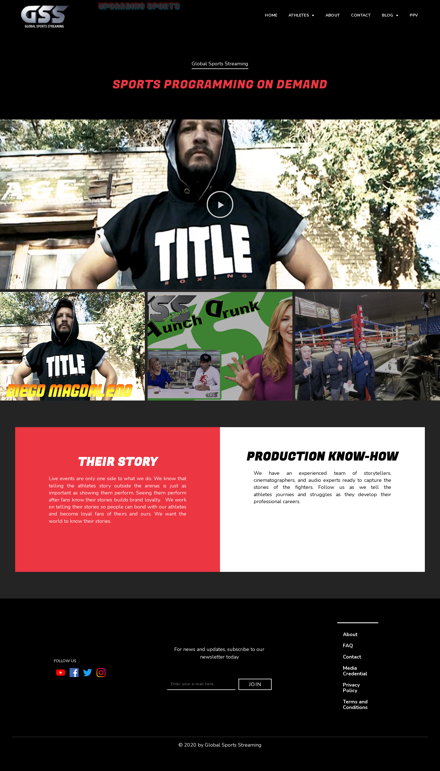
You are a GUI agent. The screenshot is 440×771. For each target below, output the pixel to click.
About (333, 15)
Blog (390, 15)
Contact (361, 15)
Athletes (301, 15)
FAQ (348, 645)
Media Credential (355, 671)
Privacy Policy (351, 688)
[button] (5, 204)
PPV (414, 15)
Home (271, 15)
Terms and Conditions (355, 704)
